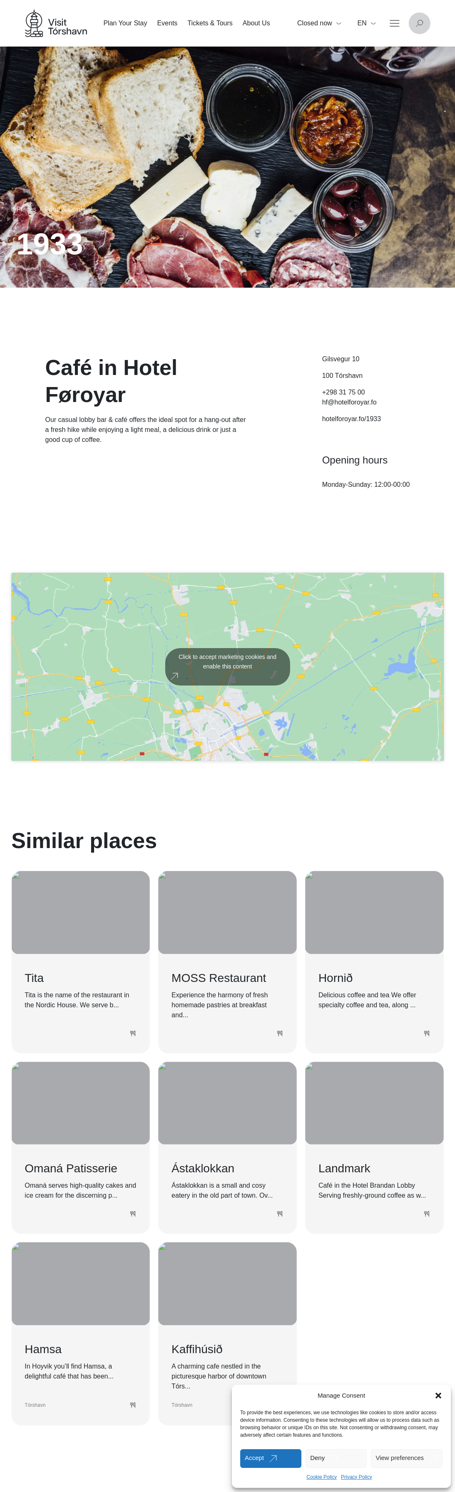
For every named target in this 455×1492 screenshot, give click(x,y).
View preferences (399, 1457)
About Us (256, 23)
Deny (317, 1457)
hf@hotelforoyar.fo (349, 402)
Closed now (319, 23)
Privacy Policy (356, 1477)
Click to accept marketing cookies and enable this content (227, 662)
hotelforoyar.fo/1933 (351, 418)
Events (167, 23)
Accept (254, 1457)
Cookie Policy (321, 1477)
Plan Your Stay (125, 23)
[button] (438, 1395)
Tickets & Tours (209, 23)
